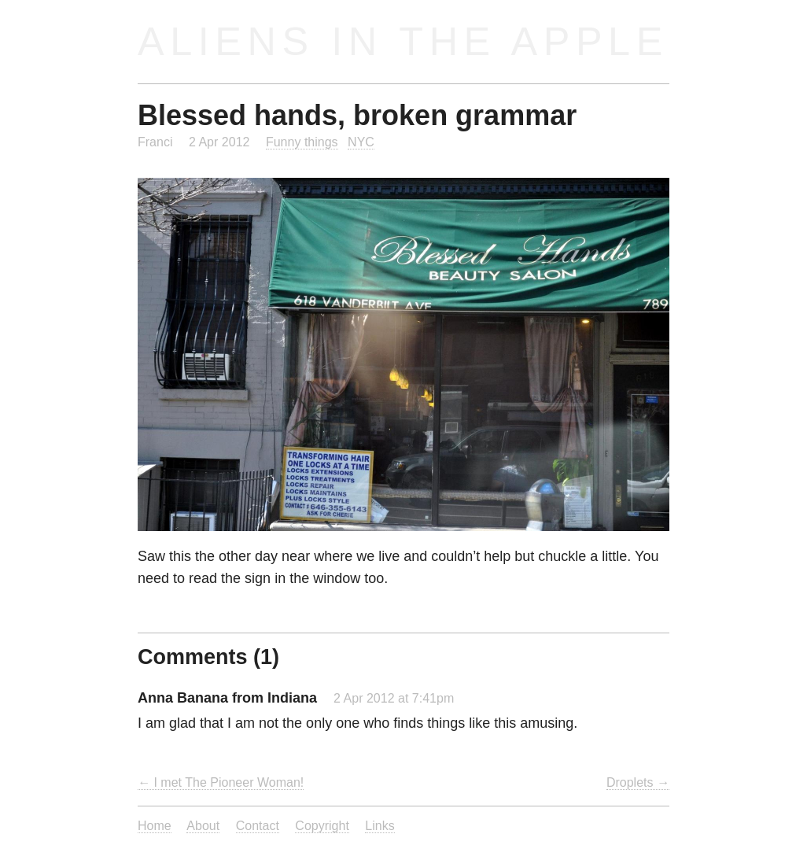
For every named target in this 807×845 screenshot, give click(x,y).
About (202, 825)
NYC (361, 142)
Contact (257, 825)
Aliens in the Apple (403, 41)
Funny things (302, 142)
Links (379, 825)
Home (154, 825)
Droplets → (637, 782)
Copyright (322, 825)
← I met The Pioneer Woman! (221, 782)
